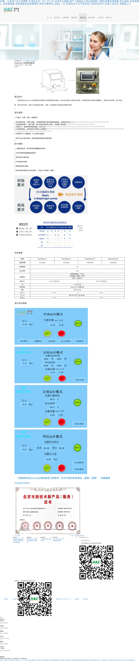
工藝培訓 (35, 539)
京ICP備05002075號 (41, 580)
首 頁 (49, 17)
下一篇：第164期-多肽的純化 (77, 535)
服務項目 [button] (74, 17)
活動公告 (47, 539)
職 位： (2, 641)
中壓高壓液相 (20, 540)
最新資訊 (28, 61)
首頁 (24, 61)
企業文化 (59, 539)
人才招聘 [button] (100, 17)
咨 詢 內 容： (2, 647)
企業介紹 (55, 539)
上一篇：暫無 (16, 535)
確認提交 (2, 657)
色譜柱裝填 (30, 539)
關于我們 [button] (92, 17)
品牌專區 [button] (66, 17)
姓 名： (2, 620)
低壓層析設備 (16, 539)
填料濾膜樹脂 (16, 542)
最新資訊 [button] (83, 17)
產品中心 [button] (57, 17)
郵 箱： (2, 631)
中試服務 (29, 540)
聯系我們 (58, 540)
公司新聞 (43, 539)
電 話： (2, 626)
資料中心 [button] (109, 17)
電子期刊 (33, 61)
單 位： (2, 636)
